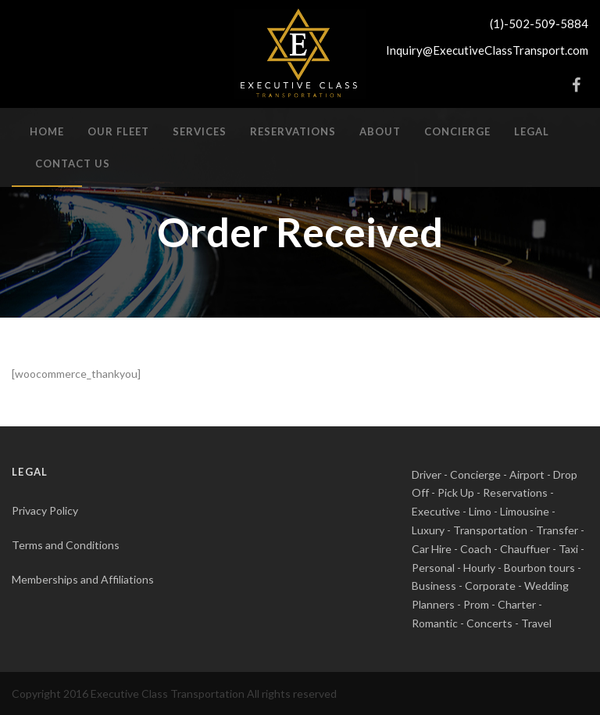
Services (200, 131)
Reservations (293, 131)
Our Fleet (118, 131)
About (380, 131)
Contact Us (72, 163)
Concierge (457, 131)
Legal (531, 131)
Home (47, 131)
